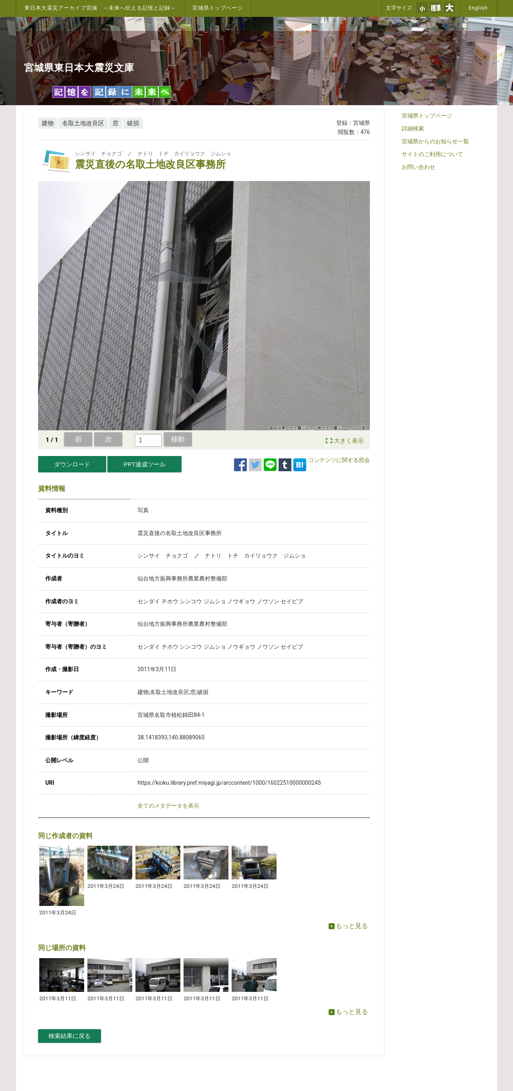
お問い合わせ (418, 167)
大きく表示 (349, 440)
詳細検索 (413, 128)
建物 (48, 123)
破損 (133, 123)
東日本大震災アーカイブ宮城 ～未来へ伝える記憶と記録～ (100, 8)
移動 (178, 439)
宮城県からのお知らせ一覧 (435, 141)
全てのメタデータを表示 (168, 805)
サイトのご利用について (432, 154)
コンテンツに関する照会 (339, 460)
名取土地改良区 (83, 123)
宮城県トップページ (217, 8)
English (478, 8)
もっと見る (348, 926)
